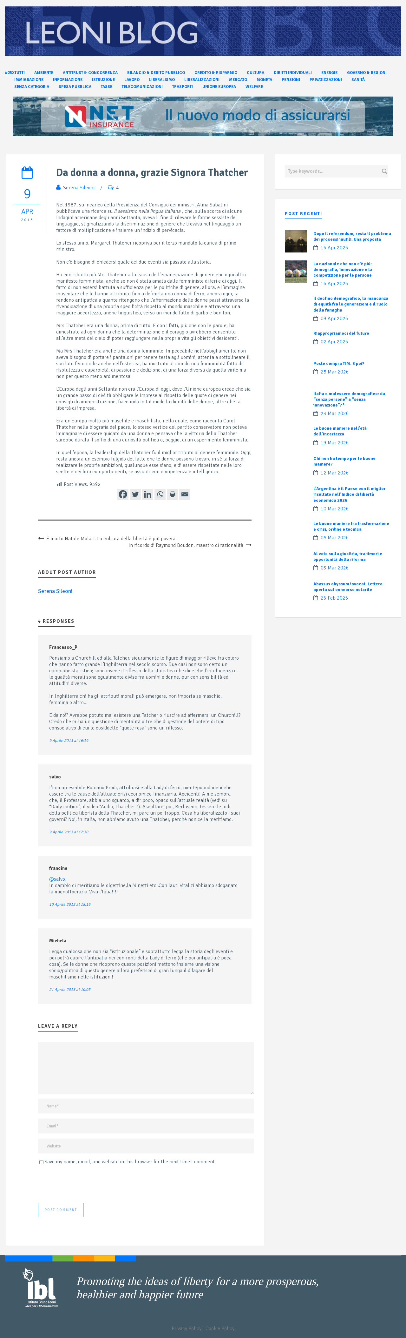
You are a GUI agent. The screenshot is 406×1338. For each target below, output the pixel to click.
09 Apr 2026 (334, 318)
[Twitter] (135, 494)
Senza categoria (31, 86)
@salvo (57, 879)
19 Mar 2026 (335, 443)
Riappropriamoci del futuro (341, 333)
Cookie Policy (220, 1328)
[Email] (184, 494)
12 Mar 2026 (335, 473)
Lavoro (132, 79)
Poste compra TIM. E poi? (338, 363)
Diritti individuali (293, 72)
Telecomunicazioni (142, 86)
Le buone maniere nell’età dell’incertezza (340, 431)
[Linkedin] (147, 494)
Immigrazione (28, 79)
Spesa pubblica (75, 86)
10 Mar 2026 (335, 509)
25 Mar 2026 (335, 372)
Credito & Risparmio (215, 72)
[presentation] (86, 1184)
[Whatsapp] (160, 494)
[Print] (172, 494)
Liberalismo (162, 79)
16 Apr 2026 (334, 248)
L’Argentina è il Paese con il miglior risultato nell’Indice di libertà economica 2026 (349, 494)
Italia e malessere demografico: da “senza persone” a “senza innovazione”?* (349, 399)
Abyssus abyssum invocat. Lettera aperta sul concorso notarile (348, 586)
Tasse (106, 86)
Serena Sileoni (79, 188)
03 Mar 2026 (335, 568)
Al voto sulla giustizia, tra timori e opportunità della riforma (347, 556)
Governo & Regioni (367, 72)
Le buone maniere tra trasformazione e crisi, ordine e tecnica (351, 526)
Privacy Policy (186, 1328)
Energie (329, 72)
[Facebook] (122, 494)
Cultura (255, 72)
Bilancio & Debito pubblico (156, 72)
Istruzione (103, 79)
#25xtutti (15, 72)
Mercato (238, 79)
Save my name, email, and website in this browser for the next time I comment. (130, 1162)
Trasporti (182, 86)
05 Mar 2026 (335, 538)
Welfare (254, 86)
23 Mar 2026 (335, 413)
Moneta (264, 79)
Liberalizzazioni (201, 79)
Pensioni (291, 79)
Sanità (358, 79)
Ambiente (43, 72)
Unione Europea (219, 86)
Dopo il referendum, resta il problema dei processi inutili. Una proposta (352, 236)
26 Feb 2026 (334, 598)
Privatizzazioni (326, 79)
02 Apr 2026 (334, 342)
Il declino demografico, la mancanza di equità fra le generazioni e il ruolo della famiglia (350, 304)
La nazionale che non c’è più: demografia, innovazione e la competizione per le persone (342, 269)
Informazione (67, 79)
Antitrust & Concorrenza (90, 72)
